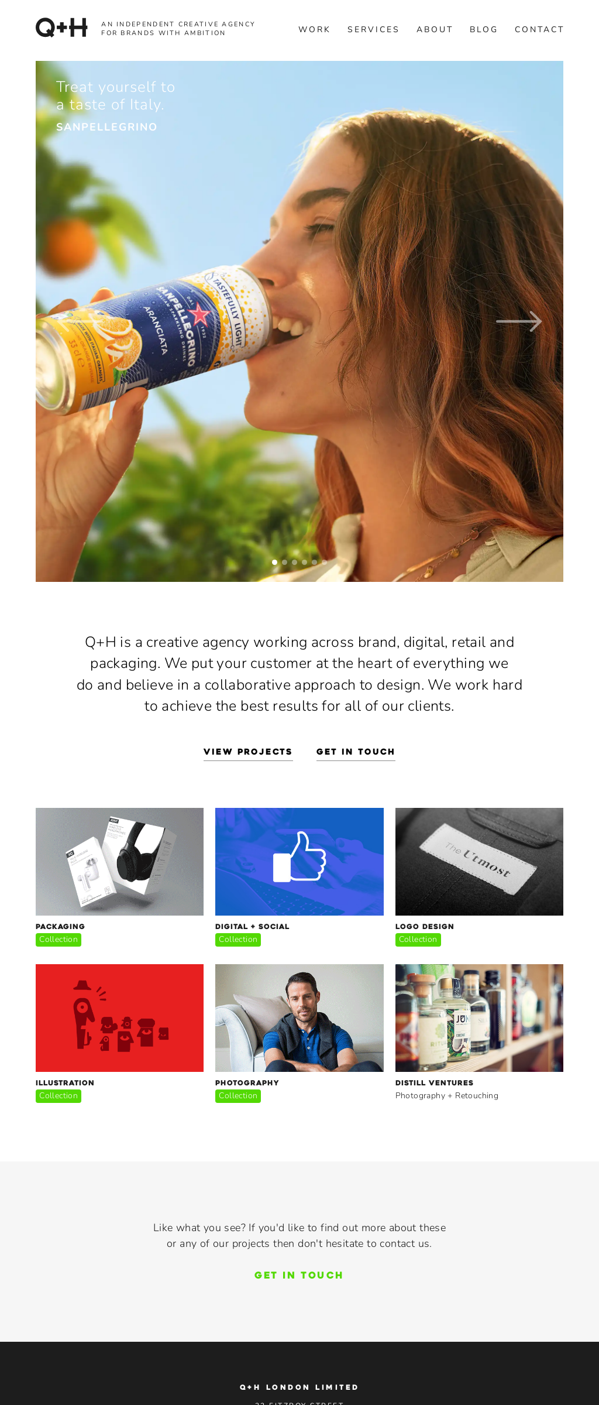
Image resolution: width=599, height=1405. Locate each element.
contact (539, 29)
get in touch (355, 752)
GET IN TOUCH (299, 1276)
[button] (79, 321)
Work (314, 29)
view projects (248, 752)
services (373, 29)
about (434, 29)
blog (484, 29)
